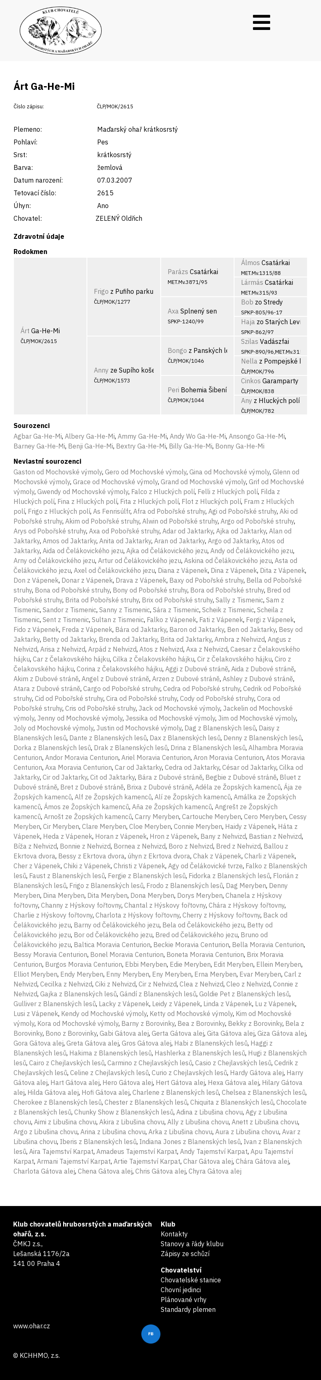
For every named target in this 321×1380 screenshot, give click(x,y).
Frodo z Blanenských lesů (184, 885)
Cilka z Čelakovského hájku (153, 659)
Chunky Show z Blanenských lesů (123, 1112)
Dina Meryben (63, 895)
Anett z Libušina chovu (265, 1122)
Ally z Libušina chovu (198, 1122)
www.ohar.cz (31, 1326)
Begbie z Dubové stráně (241, 777)
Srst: (20, 155)
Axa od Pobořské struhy (124, 531)
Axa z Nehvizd (207, 649)
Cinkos (251, 381)
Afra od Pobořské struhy (169, 511)
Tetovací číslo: (35, 193)
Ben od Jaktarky (251, 629)
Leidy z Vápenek (176, 1004)
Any (246, 400)
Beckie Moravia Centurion (191, 945)
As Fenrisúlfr (111, 511)
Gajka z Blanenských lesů (78, 994)
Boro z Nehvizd (190, 846)
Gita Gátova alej (231, 1033)
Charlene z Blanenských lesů (175, 1092)
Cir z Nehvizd (158, 984)
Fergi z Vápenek (270, 620)
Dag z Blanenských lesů (220, 728)
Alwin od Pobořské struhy (180, 521)
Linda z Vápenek (227, 1004)
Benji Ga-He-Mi (90, 446)
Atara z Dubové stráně (47, 688)
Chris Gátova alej (160, 1171)
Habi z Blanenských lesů (211, 1043)
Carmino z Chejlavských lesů (149, 1063)
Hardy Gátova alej (257, 1073)
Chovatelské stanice (191, 1280)
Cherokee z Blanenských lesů (58, 1102)
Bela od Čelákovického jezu (203, 925)
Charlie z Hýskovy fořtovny (53, 915)
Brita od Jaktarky (186, 639)
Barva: (23, 167)
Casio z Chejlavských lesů (233, 1063)
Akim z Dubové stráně (46, 679)
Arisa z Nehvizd (62, 649)
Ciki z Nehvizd (115, 984)
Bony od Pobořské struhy (150, 590)
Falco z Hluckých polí (163, 491)
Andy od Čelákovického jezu (251, 551)
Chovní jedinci (181, 1290)
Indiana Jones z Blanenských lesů (190, 1141)
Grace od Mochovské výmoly (115, 482)
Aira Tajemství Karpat (61, 1151)
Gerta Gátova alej (178, 1033)
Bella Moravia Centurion (268, 945)
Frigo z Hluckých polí (59, 511)
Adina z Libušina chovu (209, 1112)
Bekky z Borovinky (255, 1023)
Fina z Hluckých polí (87, 501)
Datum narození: (38, 180)
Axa (173, 311)
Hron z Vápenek (174, 836)
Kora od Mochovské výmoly (77, 1023)
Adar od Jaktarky (187, 531)
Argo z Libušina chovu (45, 1132)
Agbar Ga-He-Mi (38, 436)
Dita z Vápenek (282, 570)
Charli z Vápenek (269, 856)
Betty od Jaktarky (69, 639)
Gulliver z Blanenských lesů (55, 1004)
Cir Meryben (61, 826)
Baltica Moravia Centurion (112, 945)
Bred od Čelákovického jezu (196, 935)
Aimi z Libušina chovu (65, 1122)
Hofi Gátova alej (106, 1092)
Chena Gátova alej (105, 1171)
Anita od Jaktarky (125, 541)
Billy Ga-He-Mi (190, 446)
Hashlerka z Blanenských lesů (200, 1053)
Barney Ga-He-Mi (39, 446)
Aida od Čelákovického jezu (83, 551)
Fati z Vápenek (221, 620)
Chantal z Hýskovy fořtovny (165, 905)
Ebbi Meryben (146, 964)
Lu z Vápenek (275, 1004)
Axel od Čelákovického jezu (114, 570)
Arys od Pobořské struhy (50, 531)
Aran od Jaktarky (179, 541)
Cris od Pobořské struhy (100, 708)
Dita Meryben (107, 895)
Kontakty (174, 1234)
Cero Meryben (265, 816)
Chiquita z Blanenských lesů (231, 1102)
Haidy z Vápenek (250, 826)
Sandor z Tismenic (69, 610)
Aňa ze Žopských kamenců (172, 807)
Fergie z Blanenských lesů (147, 876)
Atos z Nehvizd (161, 649)
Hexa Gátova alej (233, 1082)
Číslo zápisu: (29, 106)
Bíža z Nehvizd (35, 846)
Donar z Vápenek (87, 580)
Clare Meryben (104, 826)
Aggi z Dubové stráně (196, 669)
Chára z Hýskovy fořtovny (247, 905)
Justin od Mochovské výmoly (139, 728)
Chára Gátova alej (262, 1161)
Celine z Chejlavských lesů (109, 1073)
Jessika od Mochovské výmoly (170, 718)
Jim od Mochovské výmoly (257, 718)
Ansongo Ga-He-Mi (257, 436)
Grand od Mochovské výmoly (203, 482)
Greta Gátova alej (92, 1043)
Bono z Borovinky (71, 1033)
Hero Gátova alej (127, 1082)
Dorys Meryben (200, 895)
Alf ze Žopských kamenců (113, 797)
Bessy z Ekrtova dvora (91, 856)
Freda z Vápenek (87, 629)
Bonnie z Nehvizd (85, 846)
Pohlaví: (25, 142)
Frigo (101, 291)
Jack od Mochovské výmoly (179, 708)
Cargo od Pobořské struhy (121, 688)
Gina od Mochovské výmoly (229, 472)
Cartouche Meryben (211, 816)
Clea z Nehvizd (201, 984)
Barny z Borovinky (148, 1023)
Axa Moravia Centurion (78, 767)
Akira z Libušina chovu (131, 1122)
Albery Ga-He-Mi (90, 436)
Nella (249, 361)
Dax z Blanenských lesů (185, 738)
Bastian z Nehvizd (275, 836)
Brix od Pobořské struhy (177, 600)
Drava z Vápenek (141, 580)
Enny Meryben (127, 974)
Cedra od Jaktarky (192, 767)
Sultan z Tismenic (118, 620)
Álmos (250, 263)
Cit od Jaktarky (112, 777)
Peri (173, 390)
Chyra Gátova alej (215, 1171)
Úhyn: (22, 205)
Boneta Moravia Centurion (205, 954)
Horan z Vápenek (121, 836)
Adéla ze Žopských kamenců (238, 787)
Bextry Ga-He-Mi (141, 446)
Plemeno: (28, 129)
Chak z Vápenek (217, 856)
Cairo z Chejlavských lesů (67, 1063)
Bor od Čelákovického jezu (113, 935)
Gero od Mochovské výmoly (146, 472)
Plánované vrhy (184, 1299)
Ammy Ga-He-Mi (142, 436)
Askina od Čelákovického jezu (228, 560)
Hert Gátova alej (180, 1082)
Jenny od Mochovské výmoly (80, 718)
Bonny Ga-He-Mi (239, 446)
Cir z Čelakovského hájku (234, 659)
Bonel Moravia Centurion (127, 954)
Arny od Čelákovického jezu (54, 560)
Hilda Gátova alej (53, 1092)
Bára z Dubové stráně (170, 777)
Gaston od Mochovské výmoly (58, 472)
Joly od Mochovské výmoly (53, 728)
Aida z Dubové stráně (262, 669)
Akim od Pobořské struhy (102, 521)
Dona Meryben (152, 895)
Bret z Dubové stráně (92, 787)
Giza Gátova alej (281, 1033)
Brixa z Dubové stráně (159, 787)
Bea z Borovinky (201, 1023)
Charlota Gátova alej (44, 1171)
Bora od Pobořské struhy (227, 590)
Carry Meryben (157, 816)
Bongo (177, 350)
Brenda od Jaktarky (128, 639)
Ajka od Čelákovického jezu (166, 551)
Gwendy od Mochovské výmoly (82, 491)
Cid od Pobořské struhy (69, 698)
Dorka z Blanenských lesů (52, 748)
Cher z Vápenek (37, 866)
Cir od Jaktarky (65, 777)
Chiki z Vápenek (87, 866)
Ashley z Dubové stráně (258, 679)
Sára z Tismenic (176, 610)
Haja (248, 322)
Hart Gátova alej (75, 1082)
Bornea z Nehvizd (140, 846)
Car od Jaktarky (138, 767)
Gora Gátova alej (39, 1043)
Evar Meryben (260, 974)
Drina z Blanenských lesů (208, 748)
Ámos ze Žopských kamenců (86, 807)
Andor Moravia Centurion (81, 757)
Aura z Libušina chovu (247, 1132)
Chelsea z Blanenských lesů (263, 1092)
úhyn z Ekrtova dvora (158, 856)
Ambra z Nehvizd (239, 639)
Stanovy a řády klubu (192, 1244)
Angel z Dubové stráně (115, 679)
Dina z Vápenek (234, 570)
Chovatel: (28, 218)
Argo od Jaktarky (233, 541)
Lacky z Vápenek (124, 1004)
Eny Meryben (171, 974)
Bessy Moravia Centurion (50, 954)
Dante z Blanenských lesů (108, 738)
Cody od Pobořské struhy (217, 698)
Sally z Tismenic (239, 600)
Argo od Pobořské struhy (257, 521)
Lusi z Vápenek (36, 1013)
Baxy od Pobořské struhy (206, 580)
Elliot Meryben (35, 974)
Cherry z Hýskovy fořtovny (221, 915)
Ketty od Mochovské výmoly (191, 1013)
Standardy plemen (188, 1309)
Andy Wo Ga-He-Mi (198, 436)
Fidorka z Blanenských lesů (229, 876)
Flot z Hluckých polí (211, 501)
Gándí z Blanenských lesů (158, 994)
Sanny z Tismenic (124, 610)
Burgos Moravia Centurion (83, 964)
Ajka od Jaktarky (241, 531)
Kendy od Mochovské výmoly (104, 1013)
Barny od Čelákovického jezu (116, 925)
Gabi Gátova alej (124, 1033)
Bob (247, 302)
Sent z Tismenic (66, 620)
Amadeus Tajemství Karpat (136, 1151)
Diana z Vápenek (183, 570)
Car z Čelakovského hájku (71, 659)
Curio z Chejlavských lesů (189, 1073)
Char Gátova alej (208, 1161)
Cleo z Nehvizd (248, 984)
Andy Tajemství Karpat (214, 1151)
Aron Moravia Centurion (228, 757)
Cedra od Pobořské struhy (201, 688)
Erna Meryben (215, 974)
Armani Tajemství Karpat (74, 1161)
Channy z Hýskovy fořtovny (81, 905)
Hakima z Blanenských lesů (110, 1053)
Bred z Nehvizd (238, 846)
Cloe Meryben (150, 826)
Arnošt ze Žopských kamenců (88, 816)
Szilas (249, 341)
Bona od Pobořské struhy (72, 590)
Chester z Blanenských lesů (146, 1102)
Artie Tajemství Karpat (147, 1161)
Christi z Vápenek (139, 866)
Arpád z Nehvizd (112, 649)
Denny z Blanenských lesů (262, 738)
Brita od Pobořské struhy (102, 600)
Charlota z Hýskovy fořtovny (138, 915)
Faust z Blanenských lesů (67, 876)
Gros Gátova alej (146, 1043)
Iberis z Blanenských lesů (98, 1141)
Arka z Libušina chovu (180, 1132)
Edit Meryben (233, 964)
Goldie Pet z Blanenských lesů (244, 994)
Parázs (178, 272)
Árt (25, 331)
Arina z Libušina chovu (113, 1132)
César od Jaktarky (249, 767)
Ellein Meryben (278, 964)
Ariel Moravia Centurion (156, 757)
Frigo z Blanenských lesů (106, 885)
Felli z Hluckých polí (228, 491)
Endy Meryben (81, 974)
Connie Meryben (198, 826)
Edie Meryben (190, 964)
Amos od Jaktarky (69, 541)
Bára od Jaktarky (140, 629)
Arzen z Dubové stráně (186, 679)
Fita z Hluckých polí (149, 501)
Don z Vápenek (36, 580)
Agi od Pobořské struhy (242, 511)
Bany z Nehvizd (223, 836)
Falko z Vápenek (171, 620)
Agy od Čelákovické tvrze (205, 866)
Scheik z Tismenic (228, 610)
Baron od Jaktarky (196, 629)
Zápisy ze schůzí (185, 1254)
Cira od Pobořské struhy (141, 698)
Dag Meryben (246, 885)
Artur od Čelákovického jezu (139, 560)
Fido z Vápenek (36, 629)
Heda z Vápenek (67, 836)
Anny (101, 370)
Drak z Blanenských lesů (131, 748)
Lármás (252, 282)
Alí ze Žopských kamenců (193, 797)
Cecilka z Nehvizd (66, 984)
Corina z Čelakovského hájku (119, 669)
